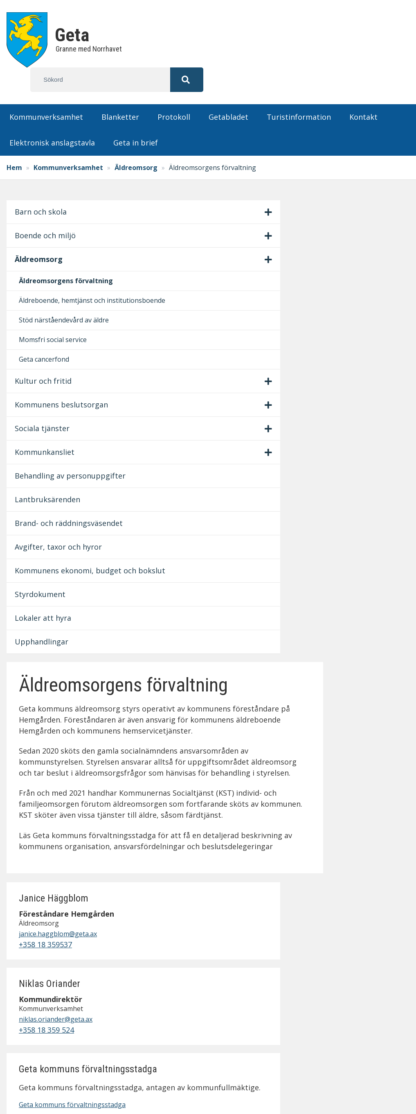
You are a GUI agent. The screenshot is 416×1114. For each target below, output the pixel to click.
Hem (17, 143)
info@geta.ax (51, 999)
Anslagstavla (321, 945)
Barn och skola (44, 187)
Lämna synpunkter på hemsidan (337, 1017)
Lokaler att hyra (46, 781)
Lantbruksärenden (46, 590)
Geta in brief (135, 118)
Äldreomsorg (138, 143)
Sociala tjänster (45, 503)
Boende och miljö (38, 216)
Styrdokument (43, 757)
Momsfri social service (44, 398)
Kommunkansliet (47, 527)
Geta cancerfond (47, 422)
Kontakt (363, 92)
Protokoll (173, 92)
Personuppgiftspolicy (337, 989)
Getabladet (228, 92)
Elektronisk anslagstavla (52, 118)
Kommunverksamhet (46, 92)
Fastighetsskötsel (330, 1000)
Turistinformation (299, 92)
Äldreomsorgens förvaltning (49, 273)
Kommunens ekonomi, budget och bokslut (40, 717)
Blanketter (120, 92)
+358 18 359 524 (354, 359)
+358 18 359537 (353, 267)
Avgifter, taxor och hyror (43, 671)
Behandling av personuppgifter (47, 556)
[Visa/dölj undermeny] (90, 187)
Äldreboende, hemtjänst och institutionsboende (49, 314)
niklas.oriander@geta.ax (359, 345)
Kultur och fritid (46, 445)
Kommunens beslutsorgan (41, 473)
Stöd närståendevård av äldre (46, 361)
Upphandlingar (44, 805)
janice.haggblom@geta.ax (359, 253)
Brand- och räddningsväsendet (45, 631)
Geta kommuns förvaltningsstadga (355, 499)
